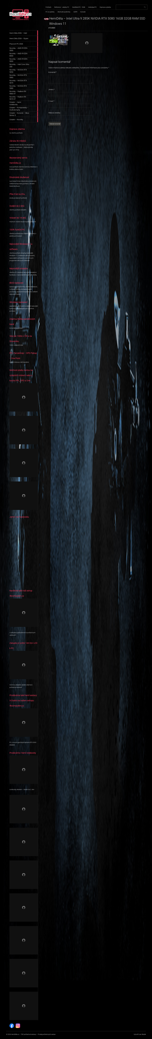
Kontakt (83, 12)
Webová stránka (54, 113)
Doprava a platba (105, 7)
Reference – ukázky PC (61, 7)
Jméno (51, 90)
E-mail (51, 101)
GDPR (75, 12)
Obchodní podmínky (64, 12)
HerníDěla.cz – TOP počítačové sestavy (23, 1034)
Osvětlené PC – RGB (78, 7)
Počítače (48, 7)
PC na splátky (50, 12)
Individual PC (92, 7)
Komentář (52, 72)
